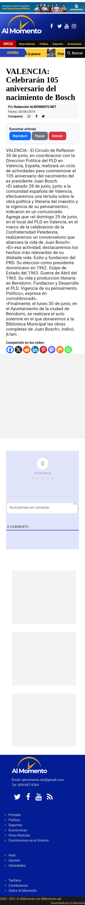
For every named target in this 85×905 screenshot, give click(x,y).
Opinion (14, 860)
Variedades (17, 866)
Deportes (58, 44)
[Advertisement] (42, 396)
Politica (43, 44)
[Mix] (60, 349)
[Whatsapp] (68, 349)
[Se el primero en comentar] (42, 508)
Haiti (12, 855)
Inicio (8, 44)
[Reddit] (26, 349)
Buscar (77, 53)
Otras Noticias (27, 44)
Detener (57, 136)
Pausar (40, 136)
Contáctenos (18, 886)
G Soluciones (77, 903)
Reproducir (20, 136)
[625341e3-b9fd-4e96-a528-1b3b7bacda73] (42, 7)
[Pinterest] (43, 349)
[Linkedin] (35, 349)
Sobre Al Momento (23, 891)
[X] (18, 349)
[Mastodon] (51, 349)
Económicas (75, 44)
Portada (15, 815)
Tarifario (15, 880)
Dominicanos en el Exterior (29, 840)
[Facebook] (10, 349)
